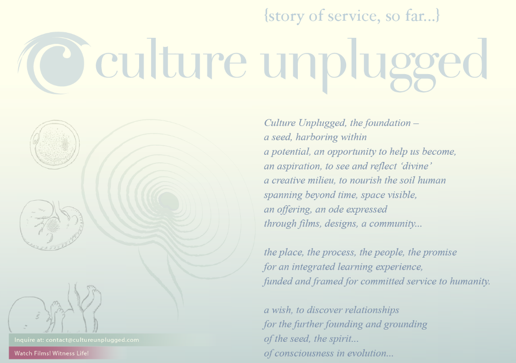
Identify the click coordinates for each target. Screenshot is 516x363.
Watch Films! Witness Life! (62, 352)
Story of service (352, 16)
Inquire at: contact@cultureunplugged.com (78, 340)
